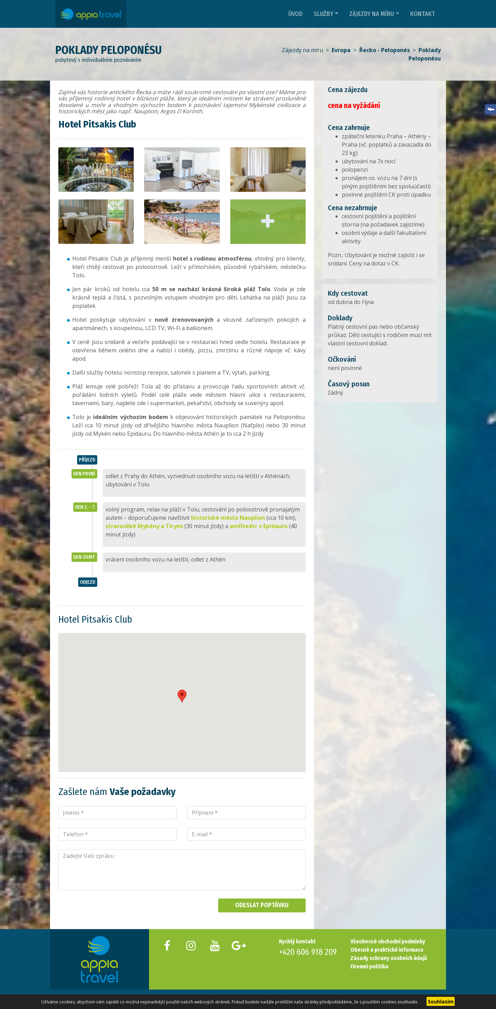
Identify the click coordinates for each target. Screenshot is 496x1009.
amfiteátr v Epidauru (259, 526)
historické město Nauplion (228, 518)
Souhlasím (441, 1001)
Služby (323, 14)
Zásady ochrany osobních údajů (388, 958)
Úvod (295, 14)
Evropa (341, 50)
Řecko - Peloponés (384, 50)
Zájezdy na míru (371, 14)
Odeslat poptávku (262, 905)
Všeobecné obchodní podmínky (387, 941)
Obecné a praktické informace (386, 949)
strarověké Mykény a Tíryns (144, 526)
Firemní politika (369, 966)
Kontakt (422, 14)
